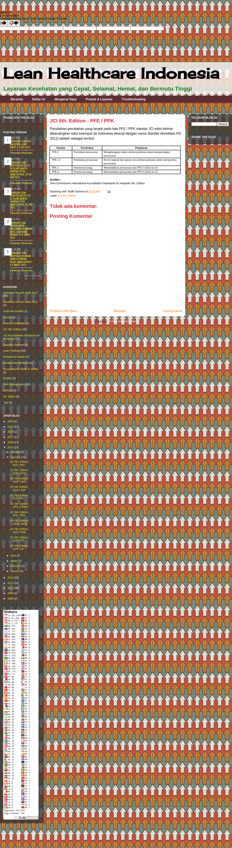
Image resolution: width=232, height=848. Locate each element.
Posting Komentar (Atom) (123, 321)
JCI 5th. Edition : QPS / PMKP (19, 505)
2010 (10, 593)
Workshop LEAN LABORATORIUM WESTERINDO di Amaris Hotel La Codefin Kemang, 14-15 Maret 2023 (21, 230)
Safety (7, 390)
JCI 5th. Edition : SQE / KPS (19, 472)
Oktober (15, 451)
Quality (7, 378)
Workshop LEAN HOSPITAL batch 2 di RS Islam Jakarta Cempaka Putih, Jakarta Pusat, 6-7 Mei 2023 (21, 200)
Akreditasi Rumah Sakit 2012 (20, 292)
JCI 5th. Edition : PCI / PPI (19, 497)
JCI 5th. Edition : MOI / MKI (19, 463)
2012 (10, 588)
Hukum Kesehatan (14, 323)
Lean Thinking (11, 350)
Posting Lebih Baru (63, 311)
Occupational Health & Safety (20, 369)
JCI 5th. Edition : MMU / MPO (19, 522)
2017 (10, 437)
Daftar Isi (38, 99)
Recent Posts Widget (33, 276)
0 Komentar (15, 152)
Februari (15, 565)
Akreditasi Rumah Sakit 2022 (20, 301)
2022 (10, 426)
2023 (10, 421)
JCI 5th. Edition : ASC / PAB (19, 530)
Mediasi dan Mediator (16, 362)
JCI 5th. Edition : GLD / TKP (19, 488)
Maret (14, 560)
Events (7, 317)
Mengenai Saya (66, 99)
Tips (5, 402)
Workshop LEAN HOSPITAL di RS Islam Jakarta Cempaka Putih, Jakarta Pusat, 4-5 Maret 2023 (21, 259)
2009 (10, 598)
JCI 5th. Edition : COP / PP (19, 539)
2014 (10, 577)
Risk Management (14, 384)
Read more (27, 152)
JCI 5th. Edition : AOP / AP (19, 547)
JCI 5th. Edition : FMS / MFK (19, 480)
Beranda (17, 99)
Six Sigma (9, 396)
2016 (10, 442)
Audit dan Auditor (13, 311)
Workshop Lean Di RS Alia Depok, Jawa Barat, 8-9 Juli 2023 (20, 144)
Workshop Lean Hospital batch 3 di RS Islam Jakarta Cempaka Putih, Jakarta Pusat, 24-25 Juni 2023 (21, 170)
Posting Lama (172, 311)
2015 (10, 447)
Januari (15, 571)
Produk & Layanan (99, 99)
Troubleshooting (134, 99)
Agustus (15, 457)
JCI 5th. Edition (67, 195)
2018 (10, 431)
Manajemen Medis (14, 356)
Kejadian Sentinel (13, 344)
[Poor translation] (14, 23)
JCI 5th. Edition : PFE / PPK (19, 514)
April (13, 555)
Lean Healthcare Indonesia (111, 73)
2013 (10, 582)
